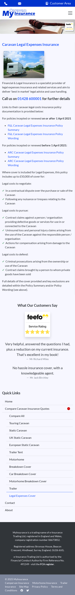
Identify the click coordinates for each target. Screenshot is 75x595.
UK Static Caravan (20, 437)
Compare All (16, 415)
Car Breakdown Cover (22, 474)
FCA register (47, 564)
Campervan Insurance (17, 582)
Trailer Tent (16, 452)
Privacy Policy (40, 586)
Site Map (24, 586)
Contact (10, 502)
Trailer (13, 488)
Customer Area (58, 3)
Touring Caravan (19, 423)
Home (8, 401)
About (9, 510)
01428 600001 (30, 98)
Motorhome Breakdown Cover (28, 481)
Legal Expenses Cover (22, 495)
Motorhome (16, 459)
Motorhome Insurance (44, 582)
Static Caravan (18, 430)
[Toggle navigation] (70, 13)
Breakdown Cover (20, 466)
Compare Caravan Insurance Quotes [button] (37, 409)
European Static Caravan (24, 445)
